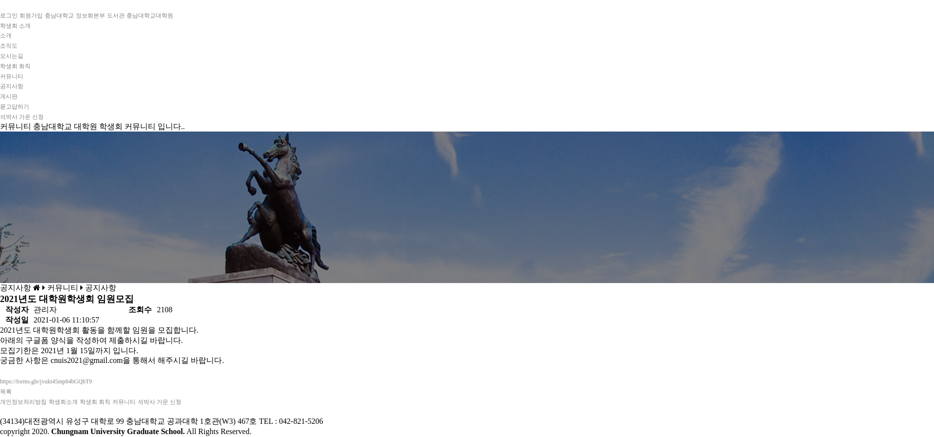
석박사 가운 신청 (22, 117)
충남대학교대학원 (149, 15)
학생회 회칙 (15, 66)
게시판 (9, 96)
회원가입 (31, 15)
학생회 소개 (15, 25)
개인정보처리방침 (23, 402)
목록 (6, 391)
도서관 (116, 15)
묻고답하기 (14, 106)
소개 (6, 35)
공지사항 (11, 86)
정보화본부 (90, 15)
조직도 (9, 45)
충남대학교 (59, 15)
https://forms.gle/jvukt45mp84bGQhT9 (46, 381)
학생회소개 (63, 402)
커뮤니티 (11, 76)
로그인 (9, 15)
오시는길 (11, 56)
